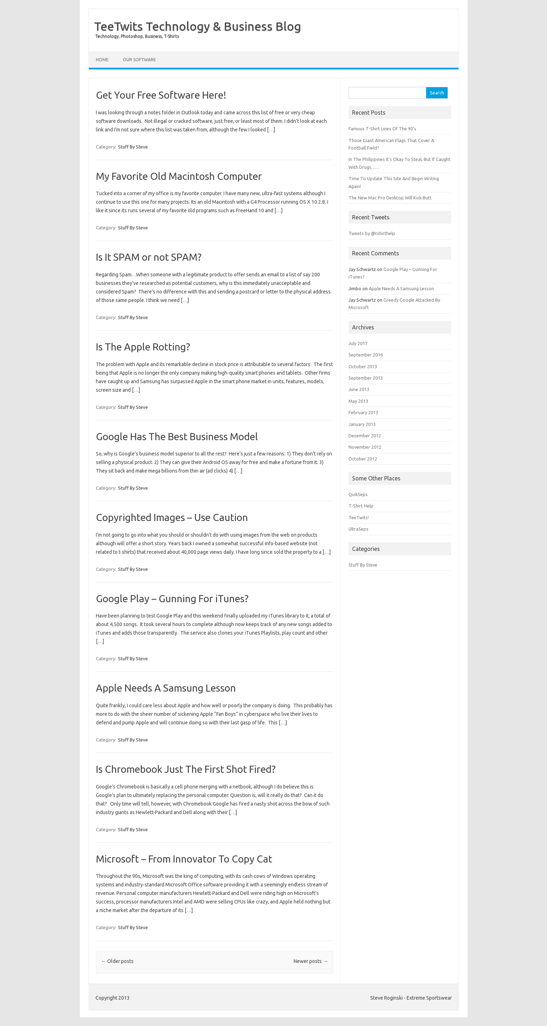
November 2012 (365, 446)
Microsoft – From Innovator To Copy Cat (184, 858)
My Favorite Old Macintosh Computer (179, 176)
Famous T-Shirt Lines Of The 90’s (382, 128)
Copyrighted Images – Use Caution (172, 517)
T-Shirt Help (361, 505)
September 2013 (366, 377)
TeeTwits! (359, 517)
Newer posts (311, 961)
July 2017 (358, 343)
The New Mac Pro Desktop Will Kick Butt (390, 197)
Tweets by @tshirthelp (372, 233)
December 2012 (365, 435)
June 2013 (359, 389)
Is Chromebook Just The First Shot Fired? (185, 769)
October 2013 (363, 366)
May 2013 (358, 401)
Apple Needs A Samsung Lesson (166, 687)
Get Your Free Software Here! (161, 94)
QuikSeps (358, 494)
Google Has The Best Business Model (177, 436)
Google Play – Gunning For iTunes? (172, 598)
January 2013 (362, 424)
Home (102, 59)
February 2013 (363, 412)
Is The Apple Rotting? (143, 346)
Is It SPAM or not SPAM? (148, 256)
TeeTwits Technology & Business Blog (197, 26)
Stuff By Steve (133, 146)
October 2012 (363, 458)
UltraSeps (358, 528)
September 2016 (366, 354)
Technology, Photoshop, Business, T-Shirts (137, 36)
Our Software (139, 59)
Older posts (117, 961)
